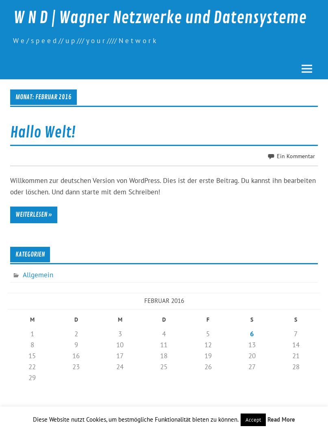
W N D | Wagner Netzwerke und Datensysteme (159, 18)
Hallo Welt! (43, 132)
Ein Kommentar (296, 156)
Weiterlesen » (33, 215)
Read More (281, 419)
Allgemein (38, 274)
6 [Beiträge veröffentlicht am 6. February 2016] (252, 333)
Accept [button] (253, 419)
